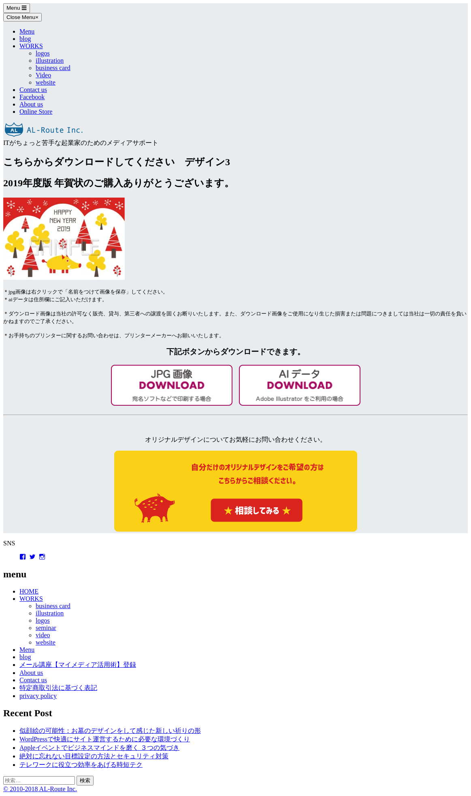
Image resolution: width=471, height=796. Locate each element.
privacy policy (38, 695)
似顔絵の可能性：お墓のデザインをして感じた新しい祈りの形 (110, 730)
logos (43, 53)
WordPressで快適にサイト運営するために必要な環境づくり (104, 739)
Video (43, 75)
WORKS (31, 46)
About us (31, 104)
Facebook (32, 97)
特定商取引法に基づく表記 (58, 687)
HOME (28, 591)
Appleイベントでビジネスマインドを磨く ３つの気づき (99, 747)
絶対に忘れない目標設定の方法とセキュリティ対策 (93, 756)
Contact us (33, 89)
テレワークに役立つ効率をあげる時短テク (81, 764)
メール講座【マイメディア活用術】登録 (77, 664)
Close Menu (22, 17)
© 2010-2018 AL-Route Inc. (40, 788)
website (45, 82)
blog (25, 38)
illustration (50, 60)
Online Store (35, 111)
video (43, 635)
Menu (16, 8)
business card (53, 67)
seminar (46, 627)
